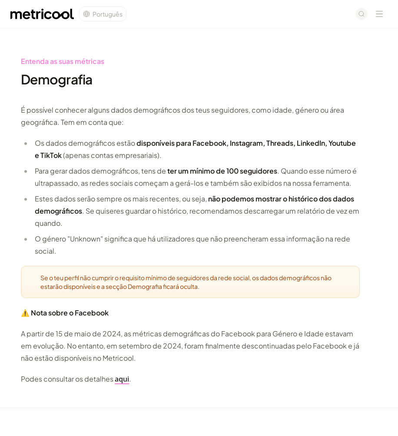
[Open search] (361, 14)
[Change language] (102, 14)
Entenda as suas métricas (62, 61)
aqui (122, 379)
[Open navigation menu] (379, 14)
